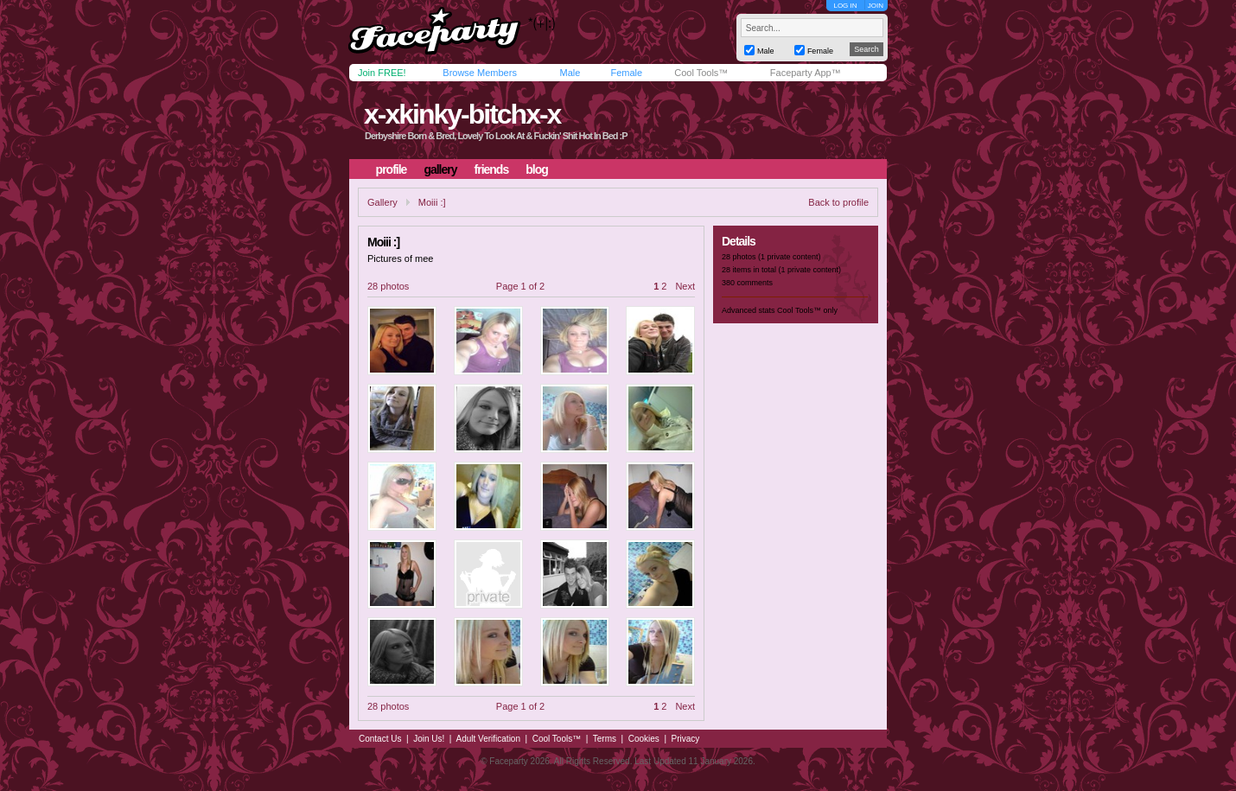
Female (626, 72)
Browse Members (480, 72)
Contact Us (380, 738)
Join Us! (428, 738)
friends (492, 169)
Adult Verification (488, 738)
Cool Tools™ (701, 72)
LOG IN (845, 6)
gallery (440, 169)
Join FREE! (382, 72)
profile (391, 169)
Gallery (382, 202)
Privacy (686, 738)
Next (685, 286)
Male (569, 72)
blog (537, 169)
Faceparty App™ (805, 72)
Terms (604, 738)
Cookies (643, 738)
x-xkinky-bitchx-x (462, 114)
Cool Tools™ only (807, 310)
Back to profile (838, 202)
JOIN (875, 6)
